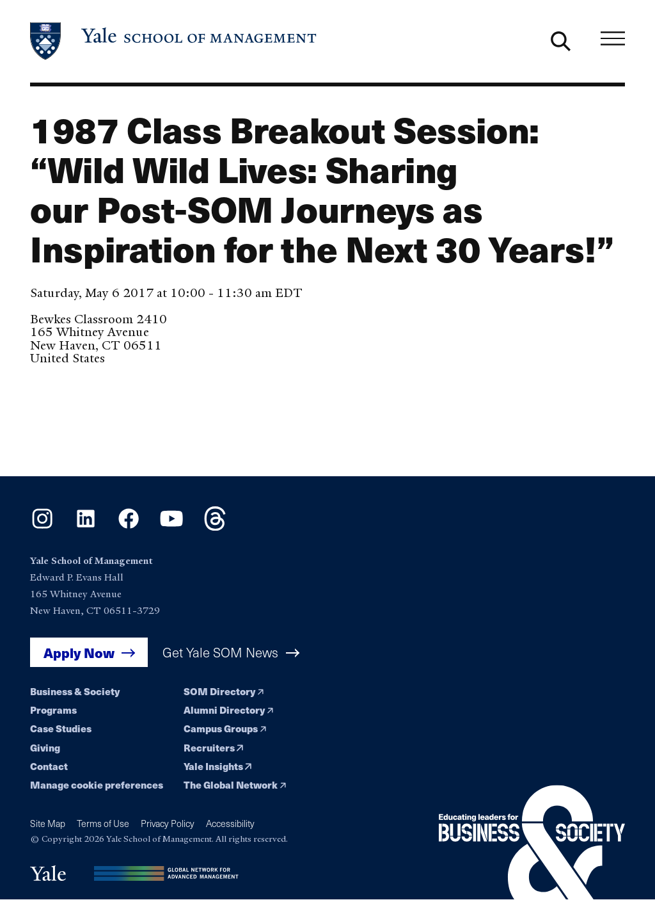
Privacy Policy (167, 823)
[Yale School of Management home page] (174, 41)
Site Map (47, 823)
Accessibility (230, 823)
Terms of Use (103, 823)
